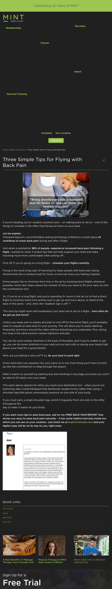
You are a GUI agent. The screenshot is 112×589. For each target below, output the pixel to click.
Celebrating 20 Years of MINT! (56, 5)
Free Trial (7, 522)
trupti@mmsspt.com (80, 422)
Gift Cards (7, 518)
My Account (8, 509)
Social (5, 513)
